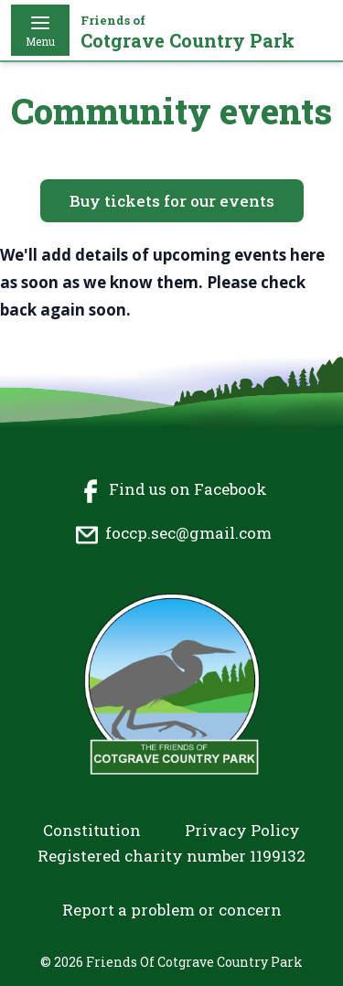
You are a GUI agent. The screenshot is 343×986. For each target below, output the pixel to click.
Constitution (92, 830)
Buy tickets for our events (172, 200)
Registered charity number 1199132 (171, 855)
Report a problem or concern (172, 909)
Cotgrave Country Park (187, 32)
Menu (40, 30)
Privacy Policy (242, 830)
